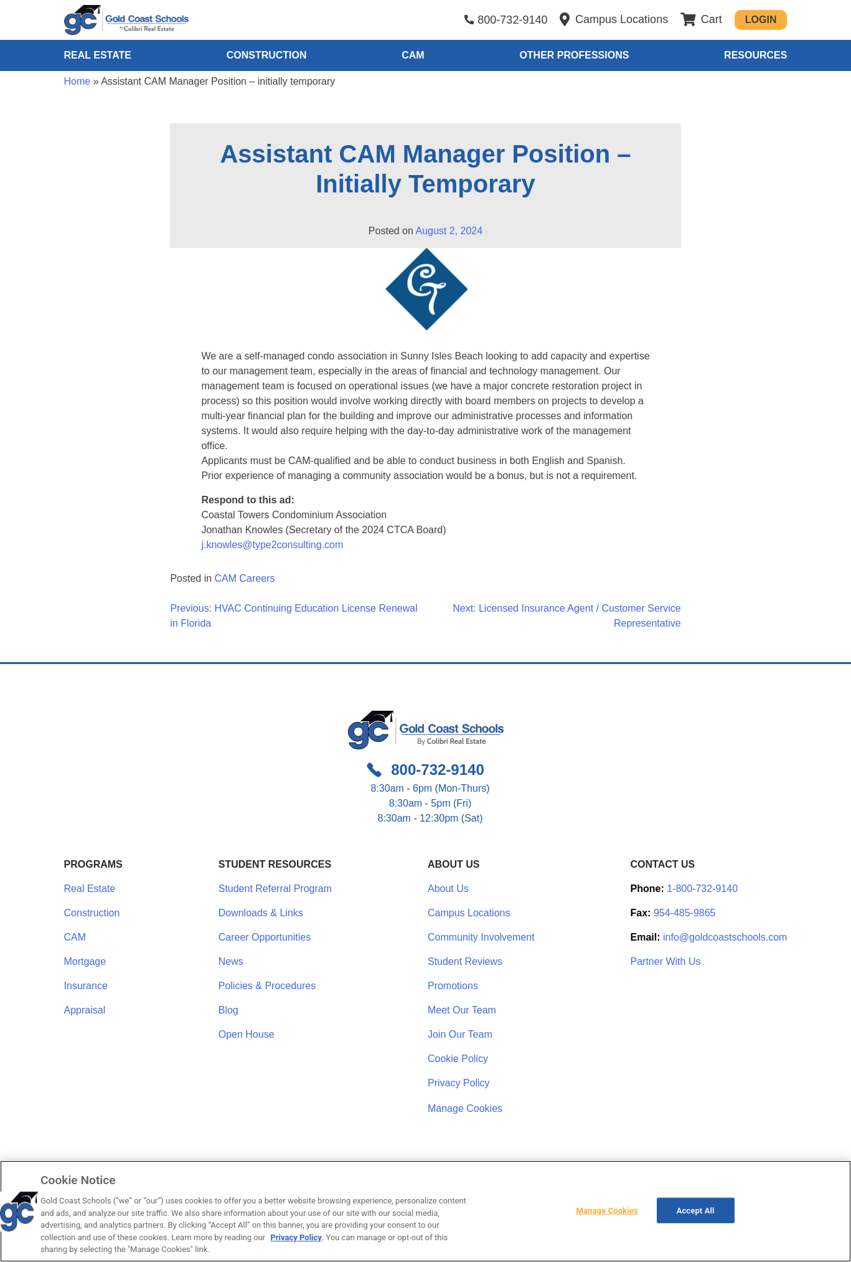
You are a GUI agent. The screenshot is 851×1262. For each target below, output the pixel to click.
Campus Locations (469, 913)
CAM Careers (245, 578)
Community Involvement (481, 937)
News (231, 961)
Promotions (453, 985)
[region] (425, 1211)
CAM (413, 55)
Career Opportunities (265, 937)
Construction (267, 55)
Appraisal (85, 1010)
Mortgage (85, 961)
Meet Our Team (462, 1010)
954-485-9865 (685, 913)
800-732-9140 (512, 20)
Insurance (86, 985)
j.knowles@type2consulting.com (272, 544)
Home (77, 81)
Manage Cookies (465, 1108)
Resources (755, 55)
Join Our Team (460, 1034)
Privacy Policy (459, 1083)
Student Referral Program (275, 888)
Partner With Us (666, 961)
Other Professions (574, 55)
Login (761, 19)
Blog (228, 1010)
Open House (247, 1034)
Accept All (696, 1210)
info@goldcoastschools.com (725, 937)
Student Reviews (465, 961)
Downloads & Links (261, 913)
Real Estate (97, 55)
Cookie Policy (458, 1058)
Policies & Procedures (267, 985)
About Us (448, 888)
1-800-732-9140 (702, 888)
